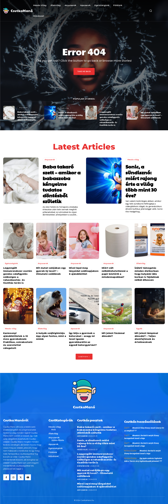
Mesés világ (64, 108)
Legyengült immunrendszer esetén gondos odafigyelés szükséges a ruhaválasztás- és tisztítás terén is (111, 118)
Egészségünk (106, 107)
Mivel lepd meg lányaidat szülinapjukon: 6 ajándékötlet (84, 271)
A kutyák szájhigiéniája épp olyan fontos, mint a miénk (51, 336)
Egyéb (139, 328)
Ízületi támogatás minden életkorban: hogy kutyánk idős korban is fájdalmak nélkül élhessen (147, 274)
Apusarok (75, 328)
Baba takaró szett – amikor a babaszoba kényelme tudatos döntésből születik (27, 116)
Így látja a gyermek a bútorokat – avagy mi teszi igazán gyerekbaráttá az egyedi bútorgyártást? (83, 339)
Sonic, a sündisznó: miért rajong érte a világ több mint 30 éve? (70, 115)
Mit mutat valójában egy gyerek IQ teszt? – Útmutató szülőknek (151, 115)
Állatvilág (140, 263)
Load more (84, 357)
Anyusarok (23, 107)
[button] (150, 10)
